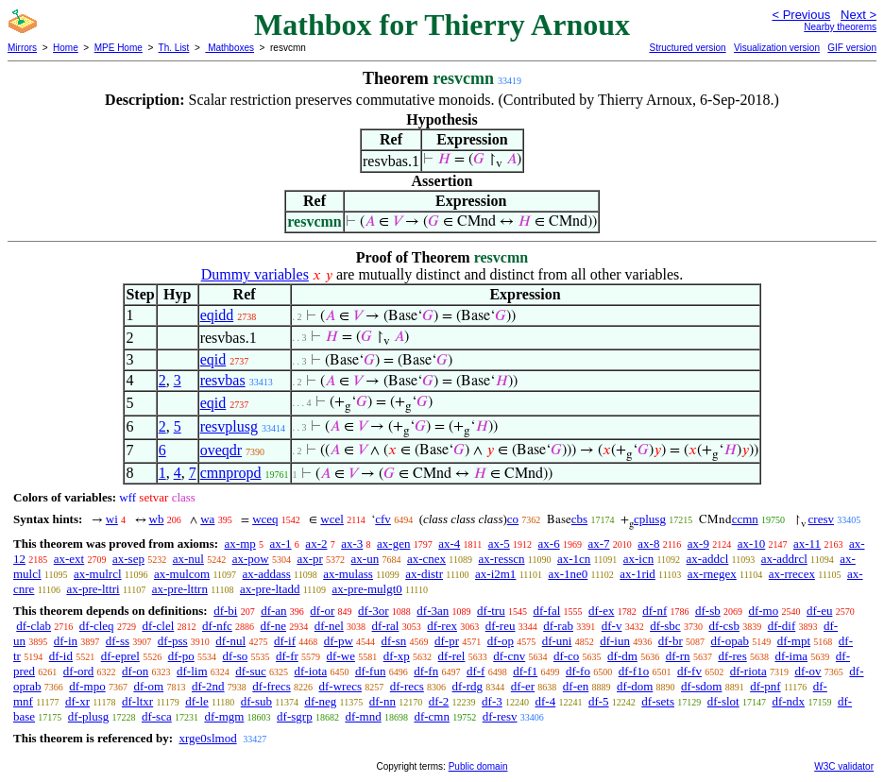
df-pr (446, 641)
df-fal (546, 611)
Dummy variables (255, 274)
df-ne (273, 626)
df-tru (491, 611)
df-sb (708, 611)
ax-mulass (348, 574)
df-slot (723, 701)
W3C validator (844, 766)
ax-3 (352, 543)
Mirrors (22, 47)
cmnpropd (231, 473)
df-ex (601, 611)
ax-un (365, 559)
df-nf (654, 611)
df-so (235, 656)
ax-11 (807, 543)
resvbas (223, 380)
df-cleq (96, 626)
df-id (61, 656)
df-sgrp (295, 716)
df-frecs (271, 686)
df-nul (230, 641)
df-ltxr (137, 701)
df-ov (807, 671)
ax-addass (267, 574)
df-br (670, 641)
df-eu (819, 611)
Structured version (687, 47)
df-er (523, 686)
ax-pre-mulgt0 (366, 589)
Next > (858, 15)
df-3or (373, 611)
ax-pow (250, 559)
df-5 (598, 701)
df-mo (763, 611)
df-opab (729, 641)
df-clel (158, 626)
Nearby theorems (840, 27)
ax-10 (752, 543)
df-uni (557, 641)
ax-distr (424, 574)
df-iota (311, 671)
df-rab (558, 626)
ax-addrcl (784, 559)
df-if (285, 641)
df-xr (77, 701)
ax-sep (128, 559)
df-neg (320, 701)
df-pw (338, 641)
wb (156, 519)
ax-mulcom (182, 574)
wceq (265, 519)
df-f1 (525, 671)
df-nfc (217, 626)
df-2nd (208, 686)
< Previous (801, 15)
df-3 (492, 701)
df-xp (396, 656)
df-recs (407, 686)
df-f (476, 671)
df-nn (382, 701)
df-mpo (87, 686)
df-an (273, 611)
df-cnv (509, 656)
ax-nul (188, 559)
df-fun (370, 671)
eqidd (217, 315)
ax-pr (309, 559)
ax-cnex (426, 559)
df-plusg (88, 716)
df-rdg (468, 686)
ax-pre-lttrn (180, 589)
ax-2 (316, 543)
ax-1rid (637, 574)
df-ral (386, 626)
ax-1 (281, 543)
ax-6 (549, 543)
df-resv (500, 716)
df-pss (173, 641)
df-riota (748, 671)
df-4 (545, 701)
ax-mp (240, 543)
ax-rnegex (712, 574)
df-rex (442, 626)
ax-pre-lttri (92, 589)
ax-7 (598, 543)
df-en (575, 686)
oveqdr (221, 450)
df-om (148, 686)
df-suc (250, 671)
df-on (135, 671)
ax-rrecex (792, 574)
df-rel (452, 656)
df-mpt (793, 641)
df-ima (791, 656)
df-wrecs (340, 686)
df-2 (439, 701)
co (512, 519)
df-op (500, 641)
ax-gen (393, 543)
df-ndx (788, 701)
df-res (732, 656)
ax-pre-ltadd (270, 589)
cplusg (650, 519)
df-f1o (634, 671)
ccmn (745, 519)
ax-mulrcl (98, 574)
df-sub (256, 701)
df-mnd (363, 716)
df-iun (615, 641)
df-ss (117, 641)
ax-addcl (708, 559)
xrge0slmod (207, 738)
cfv (383, 519)
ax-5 (499, 543)
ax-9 (698, 543)
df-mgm (224, 716)
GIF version (851, 47)
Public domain (478, 766)
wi (112, 519)
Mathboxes (229, 47)
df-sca (157, 716)
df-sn (394, 641)
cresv (821, 519)
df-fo (578, 671)
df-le (197, 701)
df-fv (689, 671)
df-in (65, 641)
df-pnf (765, 686)
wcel (332, 519)
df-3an (432, 611)
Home (65, 47)
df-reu (500, 626)
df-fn (426, 671)
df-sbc (665, 626)
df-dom (635, 686)
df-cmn (432, 716)
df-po (181, 656)
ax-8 (648, 543)
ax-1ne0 (567, 574)
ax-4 (449, 543)
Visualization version (777, 47)
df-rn (678, 656)
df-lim (192, 671)
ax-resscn (501, 559)
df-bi (225, 611)
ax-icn (638, 559)
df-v (612, 626)
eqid (213, 359)
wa (207, 519)
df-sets (657, 701)
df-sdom (701, 686)
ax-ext (69, 559)
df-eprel (120, 656)
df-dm (622, 656)
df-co (566, 656)
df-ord (78, 671)
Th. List (174, 47)
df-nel (329, 626)
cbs (579, 519)
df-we (341, 656)
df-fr (287, 656)
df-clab (33, 626)
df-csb (724, 626)
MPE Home (118, 47)
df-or (322, 611)
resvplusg (229, 426)
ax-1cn (573, 559)
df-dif (782, 626)
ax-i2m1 (495, 574)
